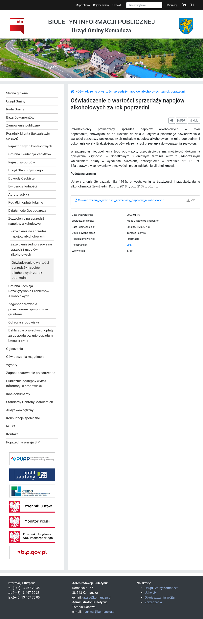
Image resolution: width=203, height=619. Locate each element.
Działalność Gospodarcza (27, 210)
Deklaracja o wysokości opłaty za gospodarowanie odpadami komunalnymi (31, 335)
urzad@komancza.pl (96, 597)
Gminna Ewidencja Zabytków (29, 154)
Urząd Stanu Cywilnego (25, 170)
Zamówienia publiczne (23, 125)
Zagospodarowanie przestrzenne (30, 373)
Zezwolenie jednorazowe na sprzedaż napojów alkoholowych (31, 249)
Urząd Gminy (15, 101)
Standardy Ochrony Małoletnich (29, 402)
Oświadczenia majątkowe (25, 357)
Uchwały (151, 593)
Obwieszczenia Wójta (160, 597)
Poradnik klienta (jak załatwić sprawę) (28, 136)
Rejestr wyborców (21, 162)
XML (194, 120)
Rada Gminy (15, 109)
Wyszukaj (172, 5)
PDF (181, 120)
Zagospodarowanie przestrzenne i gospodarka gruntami (28, 309)
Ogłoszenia (14, 349)
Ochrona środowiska (23, 322)
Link (129, 244)
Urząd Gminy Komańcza (161, 588)
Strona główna (17, 93)
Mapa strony (83, 5)
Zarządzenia (153, 602)
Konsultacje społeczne (23, 418)
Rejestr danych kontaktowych (30, 146)
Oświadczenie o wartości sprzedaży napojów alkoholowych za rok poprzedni (30, 270)
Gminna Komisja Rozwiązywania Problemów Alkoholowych (28, 291)
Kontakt (116, 5)
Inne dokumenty (18, 394)
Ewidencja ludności (22, 186)
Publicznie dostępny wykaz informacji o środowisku (26, 383)
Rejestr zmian (101, 5)
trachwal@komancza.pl (98, 612)
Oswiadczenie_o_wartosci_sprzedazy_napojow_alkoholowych (119, 200)
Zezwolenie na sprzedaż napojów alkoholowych (26, 221)
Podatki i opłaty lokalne (25, 202)
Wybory (11, 365)
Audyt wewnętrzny (20, 410)
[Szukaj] (144, 5)
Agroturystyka (18, 194)
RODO (10, 426)
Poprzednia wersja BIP (23, 442)
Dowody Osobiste (21, 178)
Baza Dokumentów (20, 117)
